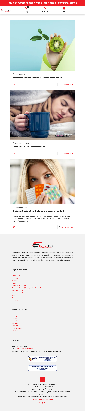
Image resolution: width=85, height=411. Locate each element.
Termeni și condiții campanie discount (26, 288)
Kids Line (15, 323)
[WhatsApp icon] (40, 402)
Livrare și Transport (19, 290)
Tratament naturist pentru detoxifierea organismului (37, 77)
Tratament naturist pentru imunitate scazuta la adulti (38, 211)
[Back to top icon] (42, 379)
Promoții (15, 280)
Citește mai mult (67, 84)
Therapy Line (16, 316)
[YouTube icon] (45, 402)
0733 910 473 (22, 346)
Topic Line (15, 321)
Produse (15, 278)
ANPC (14, 298)
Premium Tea (17, 328)
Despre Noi (16, 276)
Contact (15, 300)
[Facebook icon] (42, 402)
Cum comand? (17, 293)
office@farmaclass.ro (25, 349)
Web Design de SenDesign (42, 399)
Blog (13, 295)
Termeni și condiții (19, 285)
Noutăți (14, 283)
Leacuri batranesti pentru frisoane (29, 147)
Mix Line (14, 318)
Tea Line (15, 326)
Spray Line (16, 331)
